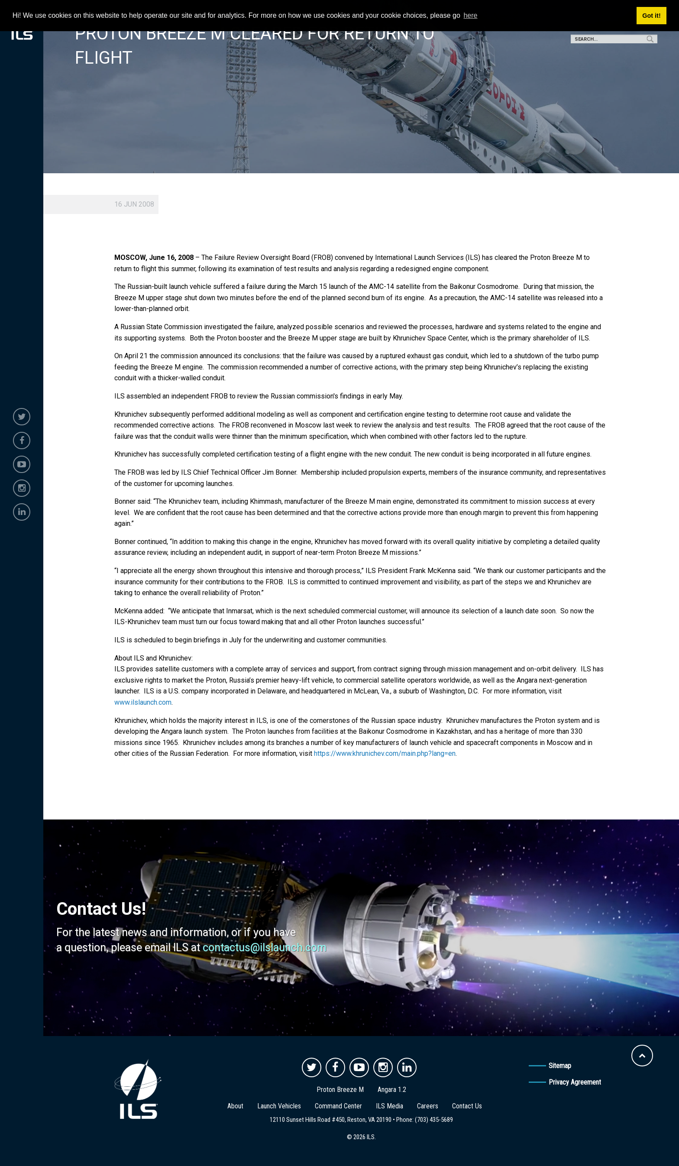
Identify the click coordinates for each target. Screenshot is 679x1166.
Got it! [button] (651, 15)
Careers (427, 1106)
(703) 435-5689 (434, 1120)
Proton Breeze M (340, 1089)
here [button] (470, 15)
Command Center (338, 1106)
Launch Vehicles (279, 1106)
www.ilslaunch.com (142, 702)
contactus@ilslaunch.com (265, 947)
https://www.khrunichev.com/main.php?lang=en (385, 753)
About (235, 1106)
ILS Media (389, 1106)
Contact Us (467, 1106)
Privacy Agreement (575, 1082)
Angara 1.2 (392, 1089)
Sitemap (560, 1066)
